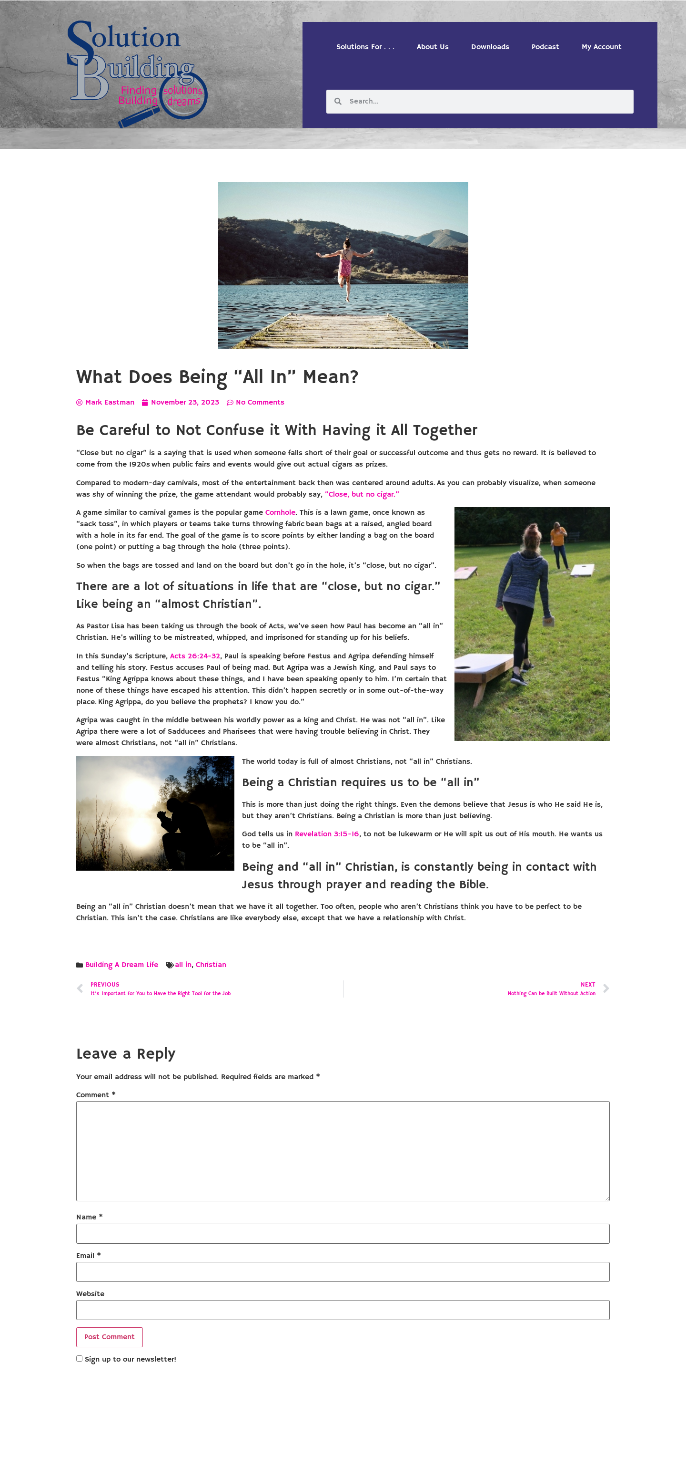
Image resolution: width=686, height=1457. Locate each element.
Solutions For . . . (365, 47)
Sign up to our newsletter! (130, 1359)
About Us (433, 47)
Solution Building (297, 1442)
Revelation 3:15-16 (327, 834)
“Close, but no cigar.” (362, 495)
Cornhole (280, 513)
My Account (602, 47)
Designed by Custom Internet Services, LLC (408, 1442)
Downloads (490, 47)
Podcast (545, 47)
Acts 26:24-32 (195, 656)
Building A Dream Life (121, 965)
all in (183, 965)
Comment (96, 1095)
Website (90, 1294)
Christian (211, 965)
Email (88, 1256)
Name (89, 1217)
